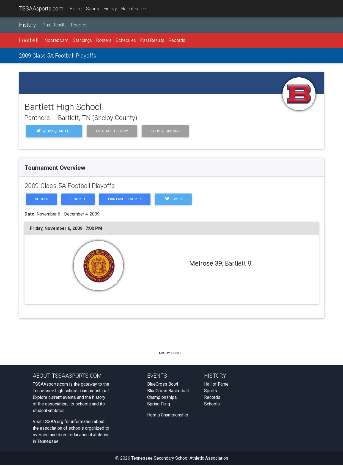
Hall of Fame (133, 8)
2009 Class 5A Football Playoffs (57, 56)
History (110, 8)
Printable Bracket (127, 199)
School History (165, 131)
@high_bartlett (54, 131)
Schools (212, 404)
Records (79, 25)
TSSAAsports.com (41, 8)
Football (29, 40)
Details (42, 199)
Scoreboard (56, 40)
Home (76, 8)
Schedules (126, 40)
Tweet (176, 199)
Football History (112, 131)
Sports (92, 8)
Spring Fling (158, 404)
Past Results (55, 25)
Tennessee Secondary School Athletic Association (179, 459)
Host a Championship (167, 415)
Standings (82, 40)
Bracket (79, 199)
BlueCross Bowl (162, 385)
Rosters (103, 40)
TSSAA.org (53, 422)
